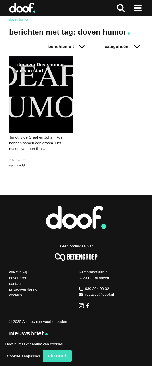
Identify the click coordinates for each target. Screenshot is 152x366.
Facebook (89, 305)
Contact (15, 283)
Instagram (81, 305)
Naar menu (137, 8)
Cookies (15, 295)
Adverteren (18, 278)
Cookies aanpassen (23, 356)
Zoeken (120, 8)
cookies (56, 344)
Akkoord (57, 355)
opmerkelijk (17, 165)
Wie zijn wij (18, 272)
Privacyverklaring (23, 289)
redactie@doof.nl (96, 294)
